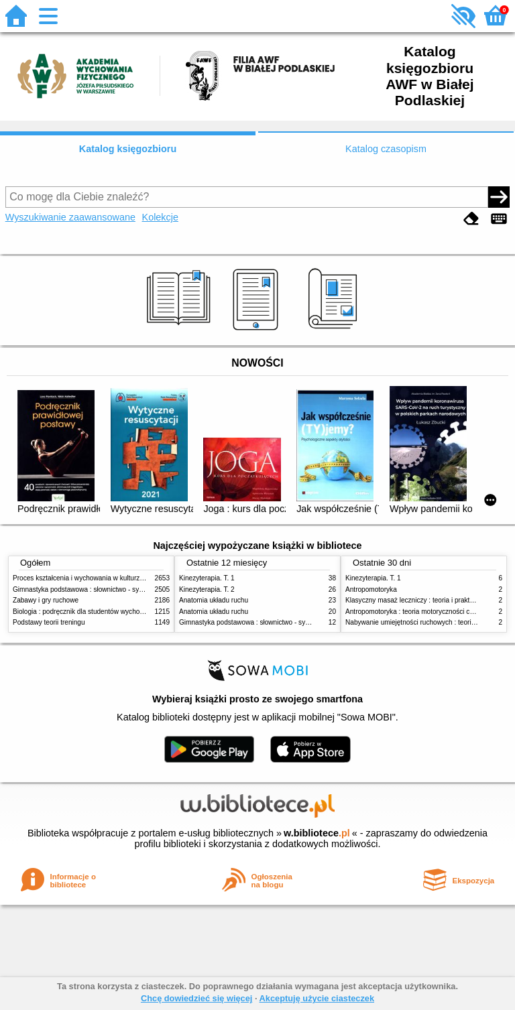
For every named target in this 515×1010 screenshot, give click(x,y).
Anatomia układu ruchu (213, 600)
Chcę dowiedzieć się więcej (196, 998)
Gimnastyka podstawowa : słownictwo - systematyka (91, 589)
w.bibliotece (317, 833)
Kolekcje (160, 217)
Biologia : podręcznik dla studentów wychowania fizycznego (102, 611)
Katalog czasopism (385, 148)
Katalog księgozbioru (128, 148)
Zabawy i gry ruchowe (45, 600)
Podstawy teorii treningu (49, 622)
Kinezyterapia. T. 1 (207, 578)
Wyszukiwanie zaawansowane (70, 217)
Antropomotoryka (371, 589)
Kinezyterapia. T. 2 (207, 589)
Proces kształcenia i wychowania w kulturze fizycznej (92, 578)
